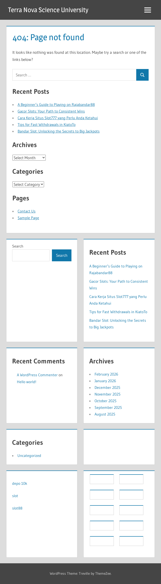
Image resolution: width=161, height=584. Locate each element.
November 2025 (108, 394)
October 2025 (105, 400)
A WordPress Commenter (37, 374)
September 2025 (108, 407)
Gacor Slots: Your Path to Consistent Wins (51, 111)
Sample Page (28, 217)
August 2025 (105, 414)
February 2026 (106, 374)
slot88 (17, 508)
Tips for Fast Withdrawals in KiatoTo (46, 124)
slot (15, 495)
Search (17, 246)
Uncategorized (29, 455)
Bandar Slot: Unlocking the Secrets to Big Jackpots (59, 131)
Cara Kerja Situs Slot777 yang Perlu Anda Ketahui (58, 117)
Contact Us (26, 211)
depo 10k (19, 483)
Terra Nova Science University (48, 10)
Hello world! (26, 381)
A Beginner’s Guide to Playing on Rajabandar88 (56, 104)
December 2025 (107, 387)
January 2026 (105, 380)
